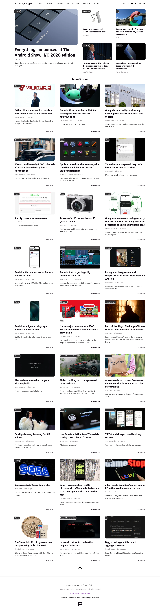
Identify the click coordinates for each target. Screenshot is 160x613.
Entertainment (110, 302)
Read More (49, 131)
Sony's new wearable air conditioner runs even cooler (95, 30)
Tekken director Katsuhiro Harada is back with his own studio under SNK (33, 112)
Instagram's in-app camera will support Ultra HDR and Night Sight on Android (125, 275)
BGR (78, 597)
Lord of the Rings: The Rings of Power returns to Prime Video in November (125, 328)
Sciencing (86, 597)
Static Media (70, 589)
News (49, 3)
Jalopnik (64, 597)
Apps (62, 461)
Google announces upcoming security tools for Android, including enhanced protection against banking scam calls (125, 221)
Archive (77, 585)
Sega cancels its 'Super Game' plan (32, 485)
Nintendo (63, 302)
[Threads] (140, 3)
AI (117, 11)
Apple (62, 140)
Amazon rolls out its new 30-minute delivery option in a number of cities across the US (124, 383)
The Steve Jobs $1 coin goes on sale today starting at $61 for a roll (33, 544)
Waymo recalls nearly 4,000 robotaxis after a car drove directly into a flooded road (35, 167)
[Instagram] (124, 3)
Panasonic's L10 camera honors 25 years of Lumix (77, 220)
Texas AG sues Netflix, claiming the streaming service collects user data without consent (96, 66)
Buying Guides (72, 3)
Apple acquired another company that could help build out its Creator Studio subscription (80, 167)
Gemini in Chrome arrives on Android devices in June (34, 274)
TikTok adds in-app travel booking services (123, 436)
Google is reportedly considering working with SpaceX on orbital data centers (124, 113)
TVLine (71, 597)
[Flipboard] (136, 3)
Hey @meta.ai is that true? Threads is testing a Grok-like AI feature (79, 436)
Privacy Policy (88, 585)
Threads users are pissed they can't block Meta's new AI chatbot (123, 166)
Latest (40, 3)
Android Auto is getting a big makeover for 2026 (75, 274)
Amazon (108, 356)
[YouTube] (132, 3)
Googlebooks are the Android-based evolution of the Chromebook (129, 66)
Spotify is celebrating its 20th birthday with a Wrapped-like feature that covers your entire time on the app (79, 490)
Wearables (86, 11)
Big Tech (97, 3)
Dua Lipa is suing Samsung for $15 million (32, 436)
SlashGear (95, 597)
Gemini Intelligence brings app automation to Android (31, 328)
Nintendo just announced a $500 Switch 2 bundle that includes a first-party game (79, 329)
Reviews (59, 3)
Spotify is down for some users (31, 218)
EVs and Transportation (22, 140)
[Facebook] (120, 3)
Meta (107, 140)
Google (17, 11)
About (68, 585)
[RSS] (144, 3)
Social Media (110, 410)
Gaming (85, 3)
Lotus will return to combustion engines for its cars (76, 544)
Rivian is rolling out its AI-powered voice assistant (78, 382)
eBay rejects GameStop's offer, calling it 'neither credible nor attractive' (125, 486)
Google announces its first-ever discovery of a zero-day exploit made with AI (129, 31)
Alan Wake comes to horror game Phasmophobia (32, 382)
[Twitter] (128, 3)
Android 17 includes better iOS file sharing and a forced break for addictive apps (78, 113)
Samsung (18, 410)
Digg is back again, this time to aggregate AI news (121, 544)
